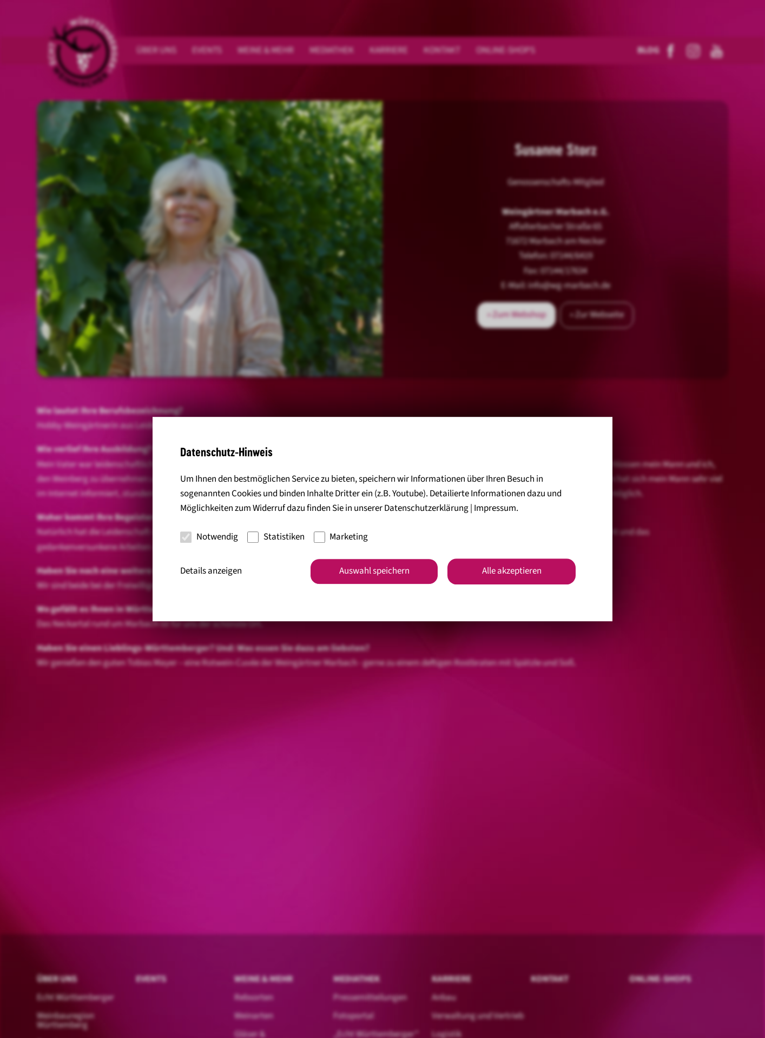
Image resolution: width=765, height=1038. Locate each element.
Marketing (341, 536)
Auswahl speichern (374, 570)
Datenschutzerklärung (426, 508)
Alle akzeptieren (512, 570)
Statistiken (276, 536)
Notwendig (209, 536)
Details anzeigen (211, 570)
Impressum (495, 508)
